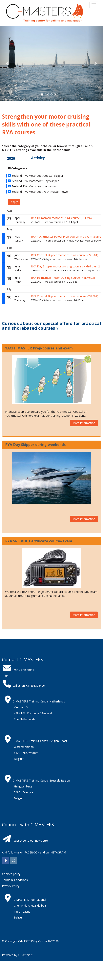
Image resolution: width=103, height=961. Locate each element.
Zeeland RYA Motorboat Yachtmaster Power (40, 192)
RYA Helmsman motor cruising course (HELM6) (61, 218)
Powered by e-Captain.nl (17, 955)
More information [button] (83, 423)
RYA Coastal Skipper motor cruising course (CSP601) (64, 255)
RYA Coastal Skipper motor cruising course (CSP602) (64, 296)
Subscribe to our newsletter (31, 840)
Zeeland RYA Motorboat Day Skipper (35, 181)
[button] (7, 63)
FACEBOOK (31, 852)
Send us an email (18, 670)
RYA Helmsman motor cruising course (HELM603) (63, 277)
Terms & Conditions (15, 880)
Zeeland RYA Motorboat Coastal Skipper (37, 175)
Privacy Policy (10, 886)
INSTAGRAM (58, 852)
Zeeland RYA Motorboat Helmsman (34, 186)
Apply (14, 202)
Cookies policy (11, 874)
